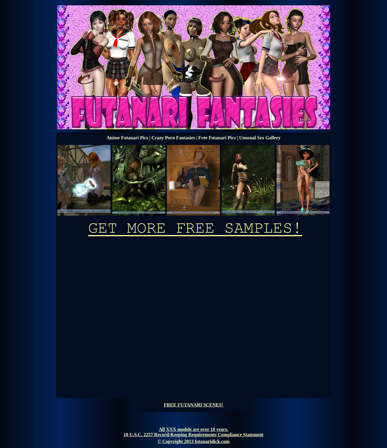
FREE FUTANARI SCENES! (193, 404)
